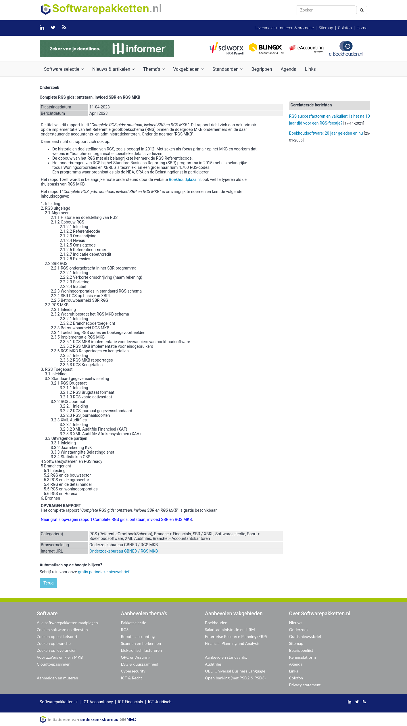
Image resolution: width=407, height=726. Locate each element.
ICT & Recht (131, 677)
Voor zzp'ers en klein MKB (60, 657)
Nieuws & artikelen (113, 69)
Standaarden (227, 69)
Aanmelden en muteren (57, 677)
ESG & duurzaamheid (139, 664)
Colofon (345, 28)
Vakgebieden (188, 69)
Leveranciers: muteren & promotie (284, 28)
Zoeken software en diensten (62, 629)
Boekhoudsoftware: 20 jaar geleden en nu (326, 133)
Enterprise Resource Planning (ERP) (236, 636)
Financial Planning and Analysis (232, 643)
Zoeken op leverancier (56, 650)
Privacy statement (305, 684)
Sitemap (325, 28)
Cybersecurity (133, 670)
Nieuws (295, 622)
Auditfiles (213, 664)
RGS (125, 629)
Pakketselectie (133, 622)
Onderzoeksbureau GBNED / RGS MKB (123, 551)
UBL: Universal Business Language (235, 670)
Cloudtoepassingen (53, 664)
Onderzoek (299, 629)
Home (362, 28)
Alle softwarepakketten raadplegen (67, 622)
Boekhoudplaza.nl (185, 179)
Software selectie (64, 69)
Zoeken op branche (54, 643)
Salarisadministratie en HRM (230, 629)
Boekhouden (216, 622)
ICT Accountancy (97, 702)
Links (310, 69)
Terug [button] (48, 583)
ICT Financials (130, 702)
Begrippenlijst (301, 650)
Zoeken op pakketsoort (57, 636)
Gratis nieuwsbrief (305, 636)
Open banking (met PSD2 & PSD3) (235, 677)
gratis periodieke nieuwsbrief (103, 572)
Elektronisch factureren (141, 650)
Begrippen (262, 69)
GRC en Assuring (136, 657)
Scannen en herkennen (141, 643)
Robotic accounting (138, 636)
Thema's (153, 69)
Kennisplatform (302, 657)
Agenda (288, 69)
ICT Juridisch (159, 702)
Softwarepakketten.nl (59, 702)
